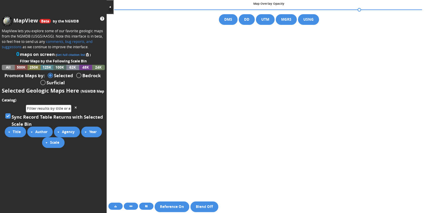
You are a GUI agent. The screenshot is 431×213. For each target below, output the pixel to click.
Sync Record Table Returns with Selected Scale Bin (54, 120)
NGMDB (72, 21)
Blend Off (204, 206)
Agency (65, 132)
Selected (60, 75)
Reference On (172, 206)
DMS (228, 19)
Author (38, 132)
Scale (51, 143)
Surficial (52, 82)
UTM (265, 19)
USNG (308, 19)
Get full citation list (73, 55)
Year (90, 132)
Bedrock (88, 75)
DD (246, 19)
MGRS (286, 19)
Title (14, 132)
